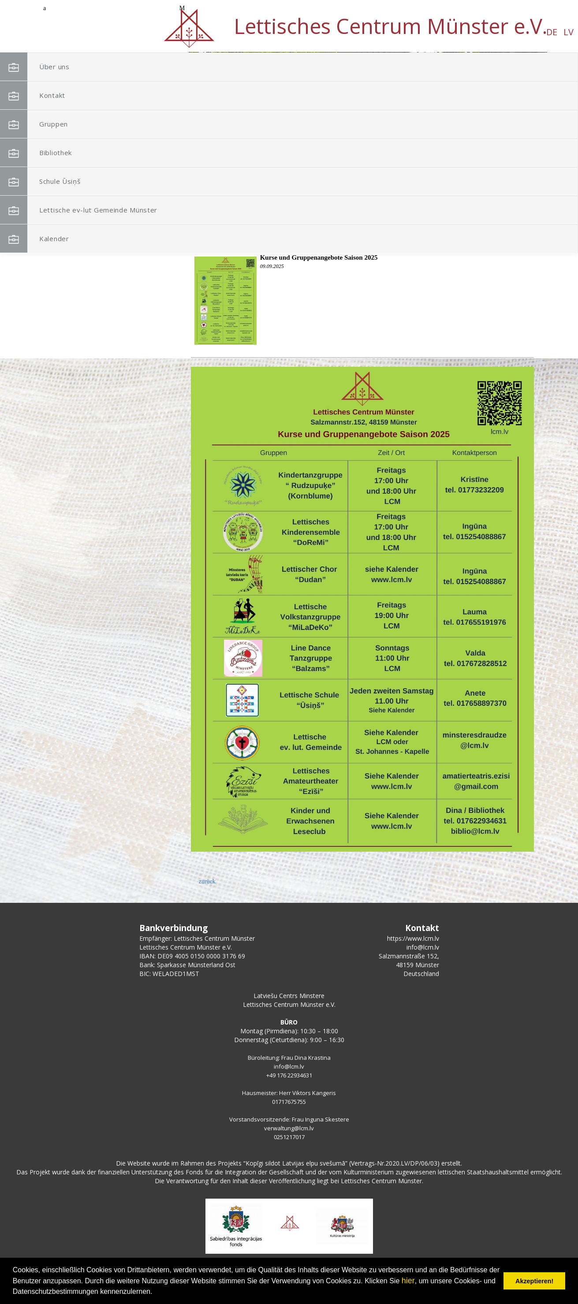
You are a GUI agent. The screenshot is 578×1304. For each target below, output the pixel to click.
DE (71, 32)
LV (88, 32)
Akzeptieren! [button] (534, 1281)
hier (408, 1280)
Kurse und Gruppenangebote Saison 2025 (319, 257)
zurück (207, 881)
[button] (520, 109)
